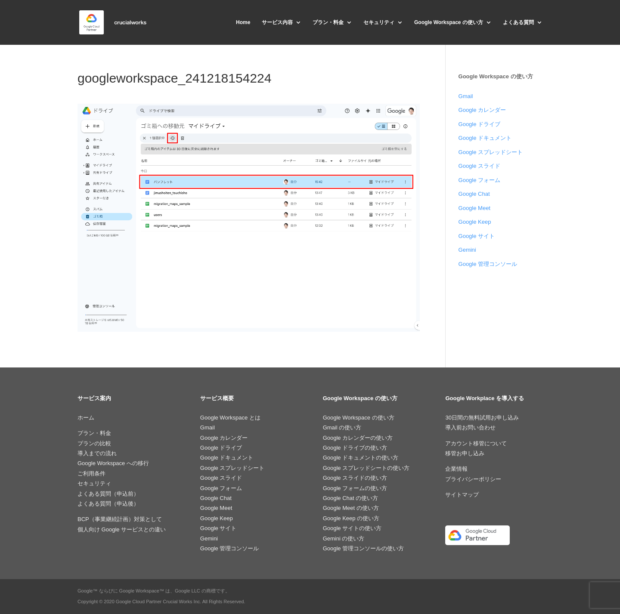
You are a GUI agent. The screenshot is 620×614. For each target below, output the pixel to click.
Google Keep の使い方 (351, 518)
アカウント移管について (476, 443)
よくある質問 (518, 22)
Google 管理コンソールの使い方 (363, 548)
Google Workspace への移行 (113, 463)
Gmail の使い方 (342, 427)
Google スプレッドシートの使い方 (366, 468)
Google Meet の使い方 (351, 508)
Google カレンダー (482, 110)
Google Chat (474, 194)
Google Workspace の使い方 (448, 22)
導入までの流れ (97, 453)
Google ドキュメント (485, 138)
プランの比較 (94, 443)
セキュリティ (378, 22)
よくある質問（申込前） (108, 494)
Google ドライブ (480, 124)
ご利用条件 (91, 473)
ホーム (86, 417)
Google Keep (475, 222)
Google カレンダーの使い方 (358, 438)
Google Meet (474, 208)
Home (243, 22)
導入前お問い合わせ (470, 427)
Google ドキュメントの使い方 (361, 457)
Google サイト (477, 236)
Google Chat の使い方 (350, 498)
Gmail (466, 96)
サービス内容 (277, 22)
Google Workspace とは (230, 417)
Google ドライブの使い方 (355, 447)
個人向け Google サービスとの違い (122, 529)
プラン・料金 (328, 22)
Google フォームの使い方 (355, 488)
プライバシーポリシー (473, 479)
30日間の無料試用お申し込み (481, 417)
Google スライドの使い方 (355, 478)
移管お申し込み (464, 453)
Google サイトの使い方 (352, 528)
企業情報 (456, 469)
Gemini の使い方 (344, 538)
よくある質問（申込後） (108, 503)
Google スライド (480, 166)
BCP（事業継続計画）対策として (120, 519)
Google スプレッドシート (491, 152)
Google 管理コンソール (488, 264)
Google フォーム (480, 180)
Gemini (467, 250)
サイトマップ (462, 494)
